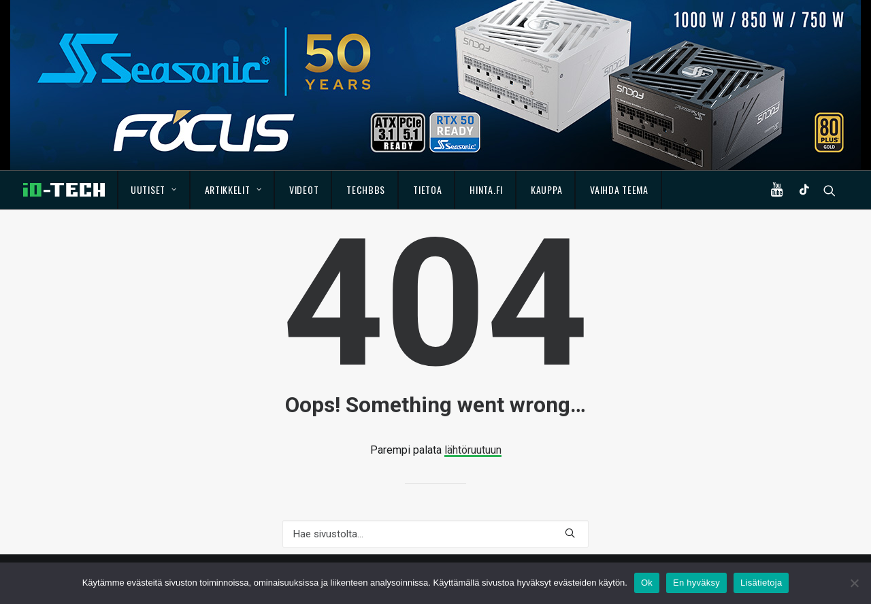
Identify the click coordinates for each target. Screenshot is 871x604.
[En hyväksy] (854, 583)
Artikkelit (233, 189)
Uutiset (153, 189)
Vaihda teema (619, 189)
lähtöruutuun (473, 449)
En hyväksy (696, 582)
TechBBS (365, 189)
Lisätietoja (761, 582)
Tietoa (427, 189)
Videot (303, 189)
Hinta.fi (486, 189)
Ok (647, 582)
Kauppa (546, 189)
